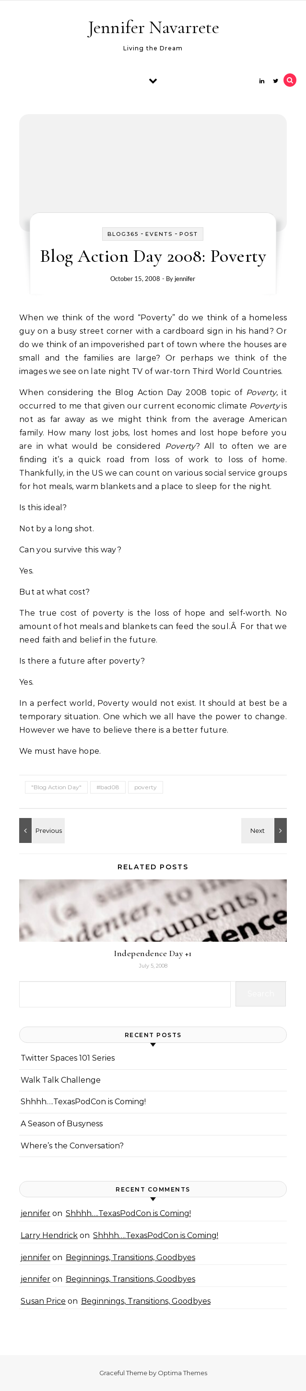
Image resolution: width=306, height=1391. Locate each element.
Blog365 (123, 234)
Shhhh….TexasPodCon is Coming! (83, 1101)
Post (188, 234)
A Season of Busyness (62, 1123)
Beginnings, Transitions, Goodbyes (130, 1257)
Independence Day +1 (153, 953)
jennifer (185, 278)
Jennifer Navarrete (153, 27)
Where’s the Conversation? (72, 1145)
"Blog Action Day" (56, 787)
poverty (145, 787)
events (159, 234)
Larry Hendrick (49, 1235)
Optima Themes (182, 1373)
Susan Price (43, 1301)
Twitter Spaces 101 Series (68, 1058)
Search (260, 993)
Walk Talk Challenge (61, 1080)
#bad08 (107, 787)
